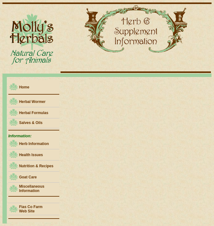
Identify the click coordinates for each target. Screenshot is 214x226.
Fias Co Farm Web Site (31, 209)
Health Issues (31, 155)
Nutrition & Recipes (36, 166)
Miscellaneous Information (31, 188)
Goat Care (28, 177)
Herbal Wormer (32, 102)
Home (24, 87)
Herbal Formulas (33, 113)
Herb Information (34, 144)
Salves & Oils (31, 123)
